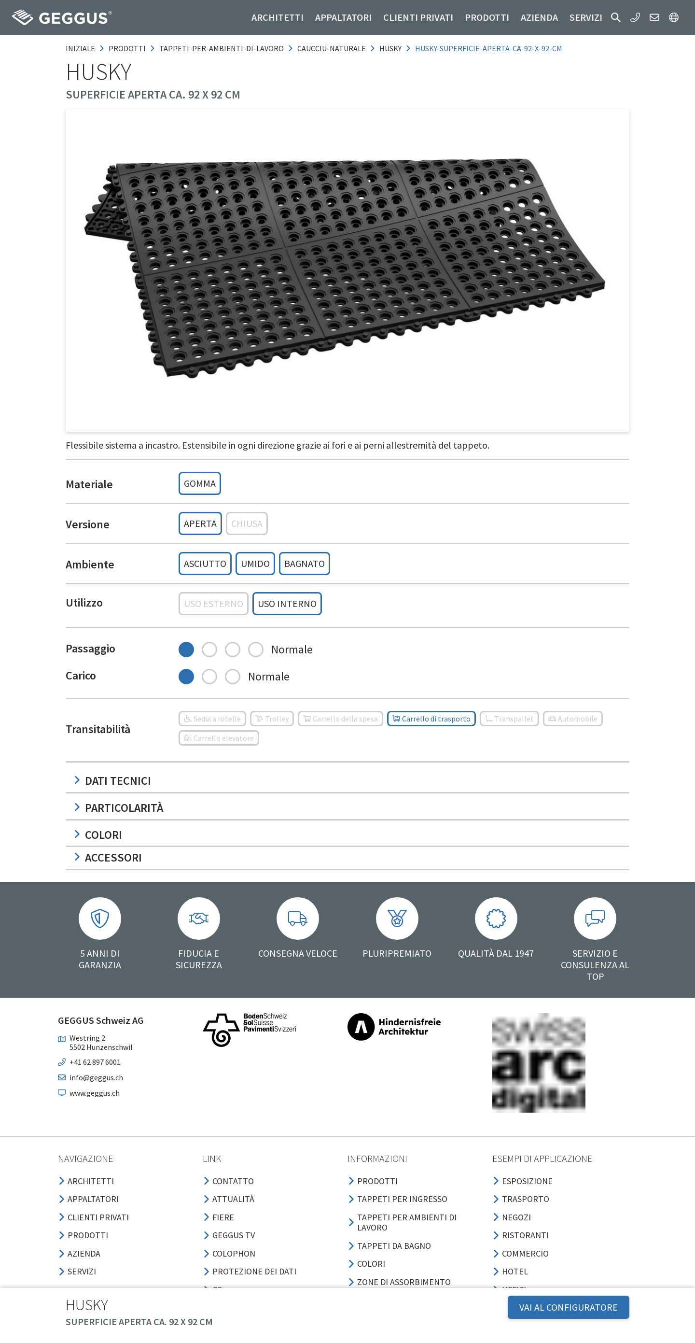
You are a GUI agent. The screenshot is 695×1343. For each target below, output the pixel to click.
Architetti (277, 17)
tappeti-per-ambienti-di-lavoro (221, 48)
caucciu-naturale (331, 48)
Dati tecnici (112, 780)
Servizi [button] (586, 17)
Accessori (107, 857)
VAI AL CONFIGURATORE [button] (568, 1307)
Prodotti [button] (487, 17)
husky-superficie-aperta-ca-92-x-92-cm (488, 48)
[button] (616, 17)
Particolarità (118, 807)
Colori (97, 834)
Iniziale (80, 48)
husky (390, 48)
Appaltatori (343, 17)
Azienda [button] (539, 17)
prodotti (127, 48)
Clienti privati (418, 17)
